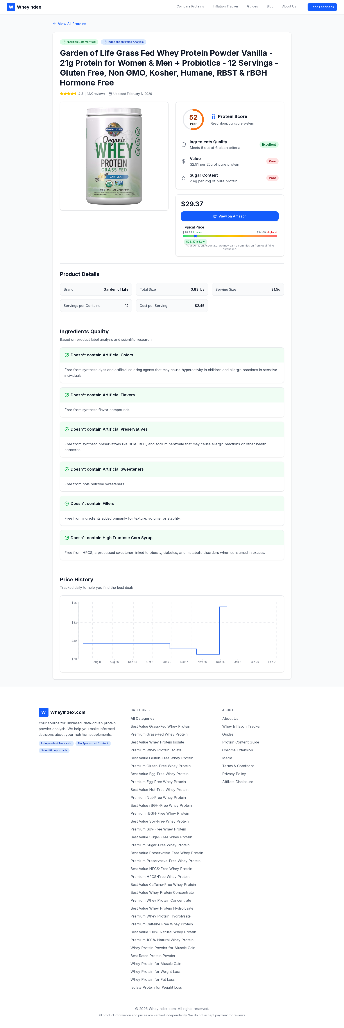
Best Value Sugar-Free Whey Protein (161, 837)
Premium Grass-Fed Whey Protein (159, 734)
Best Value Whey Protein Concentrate (162, 892)
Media (227, 758)
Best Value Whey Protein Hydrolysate (162, 908)
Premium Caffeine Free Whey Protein (162, 924)
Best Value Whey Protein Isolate (157, 742)
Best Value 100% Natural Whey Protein (163, 932)
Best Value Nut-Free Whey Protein (159, 789)
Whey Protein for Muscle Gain (156, 963)
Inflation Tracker (225, 6)
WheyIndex (24, 7)
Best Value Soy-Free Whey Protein (160, 821)
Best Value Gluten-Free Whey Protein (162, 758)
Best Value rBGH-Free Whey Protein (161, 805)
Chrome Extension (237, 750)
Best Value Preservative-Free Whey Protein (167, 853)
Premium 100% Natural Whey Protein (162, 940)
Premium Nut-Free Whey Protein (158, 797)
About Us (289, 6)
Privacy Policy (234, 774)
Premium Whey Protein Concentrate (161, 900)
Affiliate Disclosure (237, 782)
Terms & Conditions (238, 766)
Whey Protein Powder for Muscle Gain (163, 948)
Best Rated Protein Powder (153, 956)
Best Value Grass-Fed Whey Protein (160, 726)
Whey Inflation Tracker (241, 726)
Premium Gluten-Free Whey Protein (161, 766)
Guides (252, 6)
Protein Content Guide (240, 742)
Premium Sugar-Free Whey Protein (160, 845)
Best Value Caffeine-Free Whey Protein (163, 884)
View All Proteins (69, 24)
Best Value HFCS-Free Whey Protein (161, 869)
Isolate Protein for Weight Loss (156, 987)
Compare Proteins (190, 6)
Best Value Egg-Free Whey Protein (159, 774)
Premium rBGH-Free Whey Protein (160, 813)
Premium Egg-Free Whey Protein (158, 782)
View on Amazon (230, 216)
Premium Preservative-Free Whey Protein (166, 861)
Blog (270, 6)
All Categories (142, 718)
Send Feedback (322, 7)
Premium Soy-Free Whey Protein (158, 829)
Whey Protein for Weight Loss (156, 971)
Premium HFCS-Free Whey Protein (160, 876)
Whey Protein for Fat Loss (153, 979)
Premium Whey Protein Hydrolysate (161, 916)
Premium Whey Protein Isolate (156, 750)
